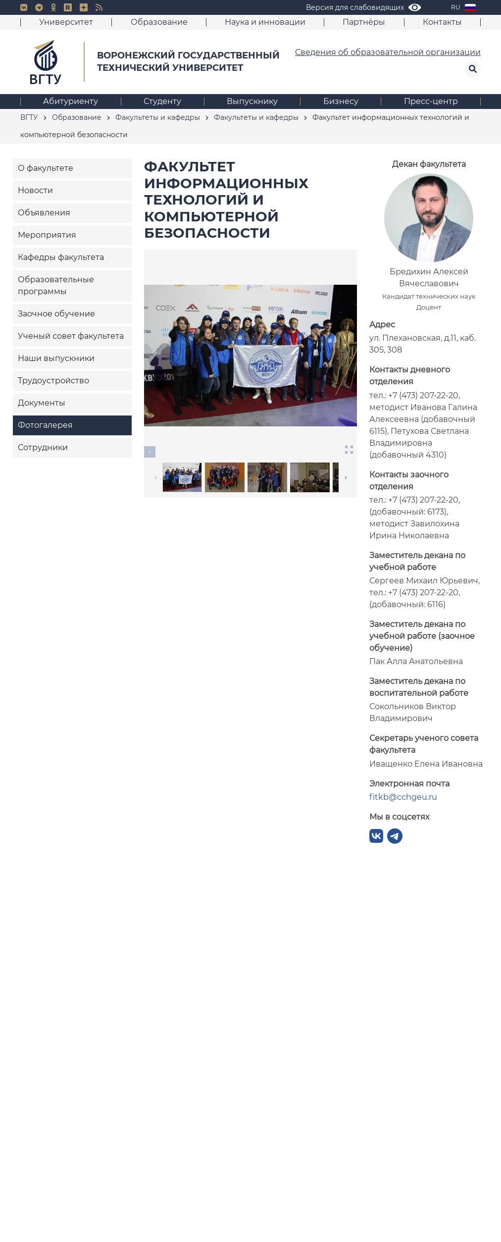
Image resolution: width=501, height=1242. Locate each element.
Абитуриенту (70, 101)
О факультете (45, 168)
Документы (41, 403)
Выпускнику (252, 101)
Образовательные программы (56, 285)
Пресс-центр (431, 101)
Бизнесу (340, 101)
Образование (159, 22)
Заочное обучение (56, 313)
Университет (66, 22)
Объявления (44, 212)
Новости (35, 190)
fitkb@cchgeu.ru (403, 797)
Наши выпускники (56, 358)
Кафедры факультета (61, 257)
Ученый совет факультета (71, 336)
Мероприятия (47, 235)
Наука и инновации (265, 22)
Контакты (442, 22)
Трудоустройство (53, 380)
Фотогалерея (45, 425)
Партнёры (364, 22)
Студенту (162, 101)
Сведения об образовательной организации (388, 52)
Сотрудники (43, 447)
